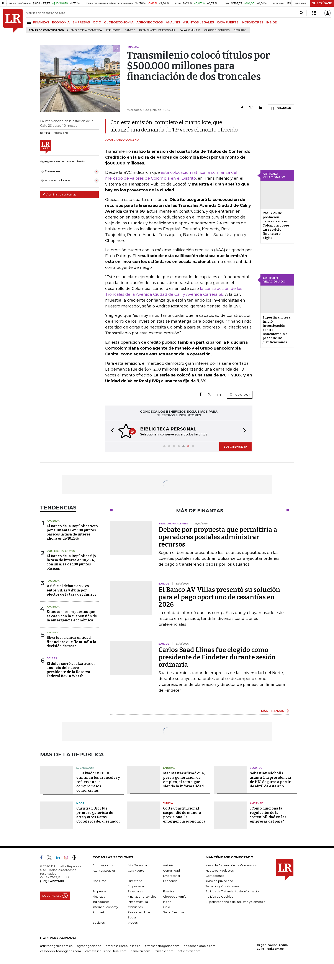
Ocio (166, 907)
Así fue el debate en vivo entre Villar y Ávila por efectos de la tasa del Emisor (71, 590)
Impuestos (113, 30)
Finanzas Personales (142, 896)
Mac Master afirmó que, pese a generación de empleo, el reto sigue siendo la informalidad (184, 779)
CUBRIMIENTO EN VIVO (61, 550)
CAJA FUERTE (227, 22)
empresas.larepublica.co (123, 946)
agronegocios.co (89, 946)
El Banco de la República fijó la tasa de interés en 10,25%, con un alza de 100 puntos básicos (71, 562)
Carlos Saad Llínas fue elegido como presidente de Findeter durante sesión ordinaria (217, 657)
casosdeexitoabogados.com (60, 951)
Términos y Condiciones (222, 886)
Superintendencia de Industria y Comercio (235, 901)
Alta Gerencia (137, 865)
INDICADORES (252, 22)
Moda (80, 803)
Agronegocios (103, 865)
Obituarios (135, 907)
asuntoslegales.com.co (56, 946)
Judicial (168, 803)
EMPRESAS (81, 22)
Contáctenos (215, 875)
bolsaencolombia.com (199, 946)
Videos (133, 922)
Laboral (169, 767)
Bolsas (52, 658)
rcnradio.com (163, 951)
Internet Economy (105, 907)
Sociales (99, 922)
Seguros (256, 767)
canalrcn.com (140, 951)
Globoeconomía (174, 896)
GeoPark (240, 30)
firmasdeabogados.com (162, 946)
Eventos (168, 891)
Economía (170, 881)
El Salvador (85, 767)
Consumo (99, 881)
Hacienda (53, 520)
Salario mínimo (190, 30)
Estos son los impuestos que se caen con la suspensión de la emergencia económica (72, 616)
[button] (111, 431)
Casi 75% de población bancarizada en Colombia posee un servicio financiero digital (276, 225)
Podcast (98, 912)
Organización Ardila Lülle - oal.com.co (272, 946)
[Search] (301, 13)
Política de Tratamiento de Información (233, 891)
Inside (167, 901)
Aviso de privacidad (219, 881)
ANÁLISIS (173, 22)
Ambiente (256, 803)
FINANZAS (41, 22)
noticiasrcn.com (189, 951)
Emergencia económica (86, 30)
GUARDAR (281, 108)
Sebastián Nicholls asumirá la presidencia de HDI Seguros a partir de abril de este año (270, 779)
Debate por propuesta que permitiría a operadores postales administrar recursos (218, 537)
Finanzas (99, 896)
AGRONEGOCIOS (149, 22)
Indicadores (101, 901)
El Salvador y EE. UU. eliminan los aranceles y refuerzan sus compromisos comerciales (98, 782)
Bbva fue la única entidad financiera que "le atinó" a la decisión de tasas (71, 642)
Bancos (130, 30)
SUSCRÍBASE (322, 3)
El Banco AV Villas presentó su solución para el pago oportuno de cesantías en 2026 (219, 597)
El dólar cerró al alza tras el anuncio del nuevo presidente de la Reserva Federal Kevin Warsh (71, 670)
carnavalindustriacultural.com (105, 951)
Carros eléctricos (216, 30)
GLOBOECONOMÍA (118, 22)
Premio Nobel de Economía (157, 30)
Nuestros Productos (220, 870)
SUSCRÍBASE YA (235, 446)
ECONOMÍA (61, 22)
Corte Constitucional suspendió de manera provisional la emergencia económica (184, 814)
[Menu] (29, 22)
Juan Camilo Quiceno (122, 139)
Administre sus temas (59, 194)
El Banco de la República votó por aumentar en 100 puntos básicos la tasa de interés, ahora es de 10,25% (72, 532)
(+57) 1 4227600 (52, 881)
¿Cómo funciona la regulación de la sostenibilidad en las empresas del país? (268, 814)
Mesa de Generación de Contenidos (231, 865)
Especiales (135, 891)
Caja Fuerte (136, 870)
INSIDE (271, 22)
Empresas (99, 891)
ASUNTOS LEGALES (198, 22)
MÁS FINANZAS (272, 711)
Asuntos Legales (104, 870)
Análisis (168, 865)
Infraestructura (138, 901)
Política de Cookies (219, 896)
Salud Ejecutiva (174, 912)
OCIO (97, 22)
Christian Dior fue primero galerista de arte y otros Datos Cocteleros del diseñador (98, 814)
